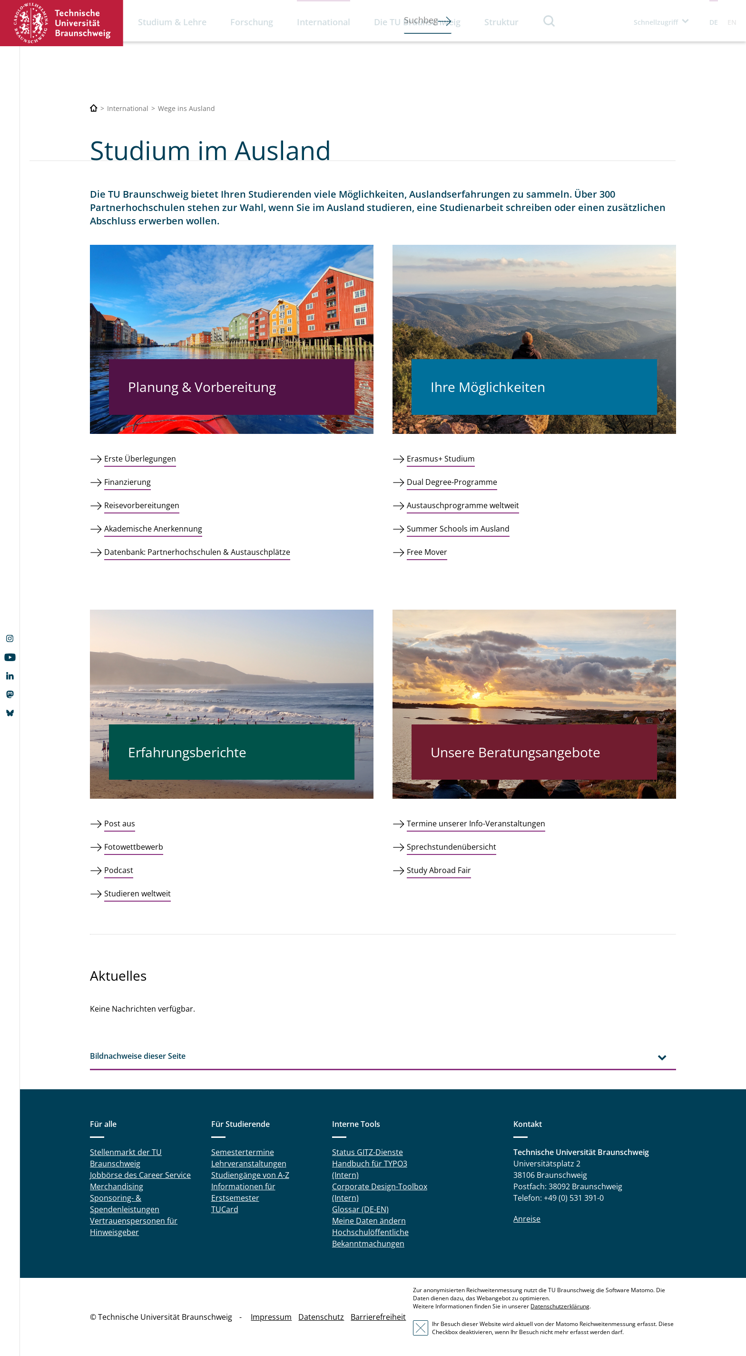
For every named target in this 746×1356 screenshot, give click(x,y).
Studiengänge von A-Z (250, 1175)
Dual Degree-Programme (452, 482)
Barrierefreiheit (378, 1317)
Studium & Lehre (172, 22)
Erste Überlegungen (140, 458)
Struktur (501, 22)
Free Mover (427, 552)
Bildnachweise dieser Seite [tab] (138, 1056)
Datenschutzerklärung (559, 1306)
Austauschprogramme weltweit (463, 505)
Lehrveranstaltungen (248, 1163)
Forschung (251, 22)
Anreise (526, 1219)
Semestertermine (242, 1152)
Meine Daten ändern (369, 1220)
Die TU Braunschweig (417, 22)
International (323, 22)
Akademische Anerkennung (153, 528)
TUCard (224, 1209)
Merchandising (116, 1186)
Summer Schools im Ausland (458, 528)
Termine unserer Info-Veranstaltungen (476, 823)
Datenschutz (321, 1317)
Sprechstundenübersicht (451, 847)
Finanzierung (127, 482)
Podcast (118, 870)
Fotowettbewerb (133, 847)
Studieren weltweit (137, 893)
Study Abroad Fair (439, 870)
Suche (549, 20)
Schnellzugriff (656, 22)
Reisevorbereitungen (141, 505)
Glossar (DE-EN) (360, 1209)
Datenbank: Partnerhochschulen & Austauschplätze (197, 552)
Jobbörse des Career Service (140, 1175)
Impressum (271, 1317)
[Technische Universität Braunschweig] (94, 108)
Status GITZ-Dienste (367, 1152)
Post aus (119, 823)
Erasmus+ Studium (441, 458)
